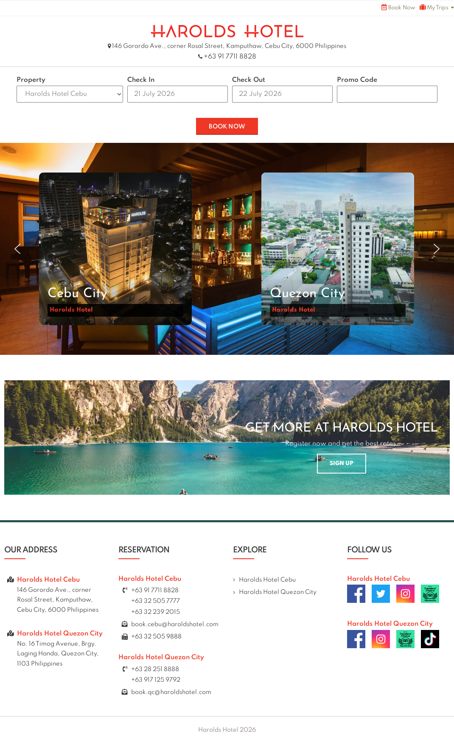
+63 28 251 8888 (155, 669)
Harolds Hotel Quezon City (278, 592)
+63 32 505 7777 (155, 601)
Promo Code (357, 80)
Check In (140, 80)
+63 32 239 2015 (155, 612)
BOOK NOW (227, 127)
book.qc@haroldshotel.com (171, 692)
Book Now (398, 7)
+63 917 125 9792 (155, 680)
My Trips (434, 7)
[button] (115, 249)
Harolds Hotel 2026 (227, 730)
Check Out (248, 80)
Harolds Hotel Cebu (267, 580)
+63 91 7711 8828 (230, 56)
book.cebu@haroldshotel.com (175, 624)
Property (31, 80)
